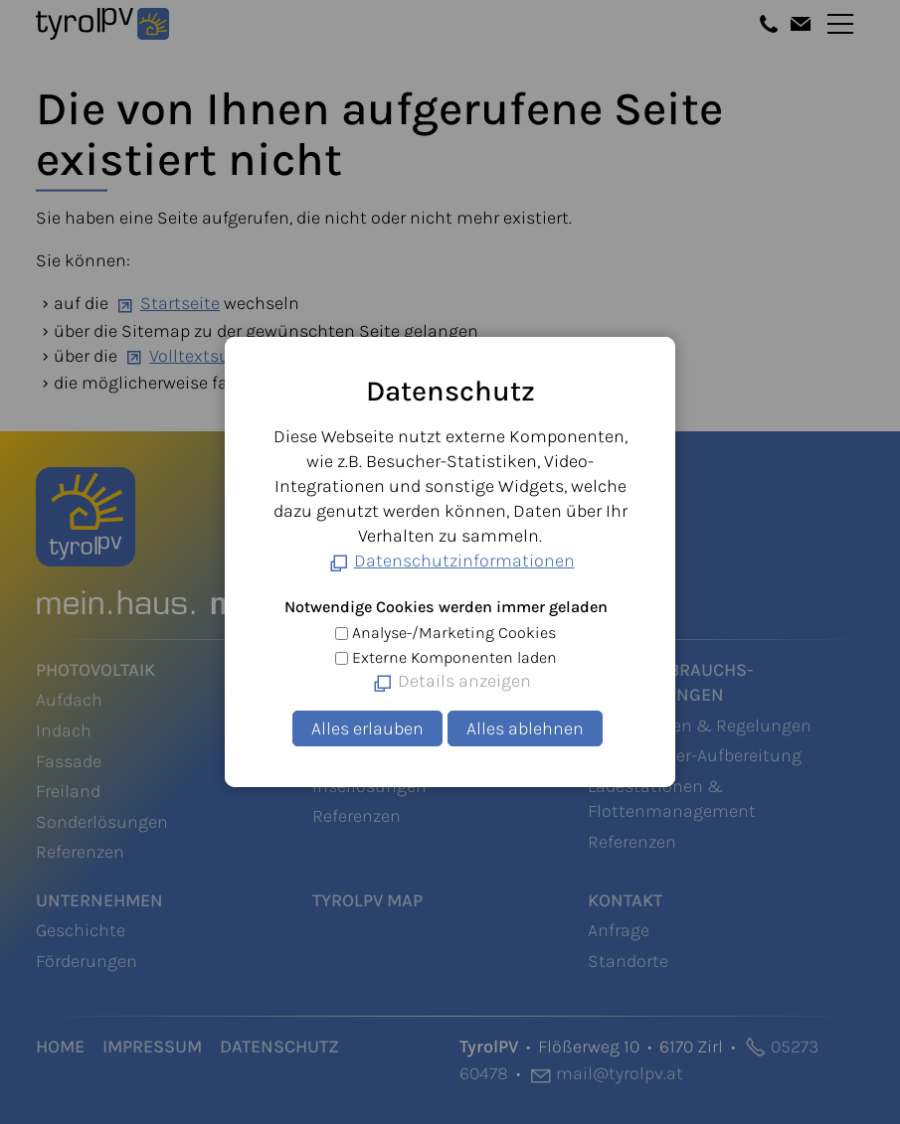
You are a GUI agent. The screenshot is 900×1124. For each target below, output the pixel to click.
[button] (769, 24)
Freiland (68, 791)
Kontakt (625, 900)
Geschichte (80, 930)
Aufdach (69, 700)
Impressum (152, 1046)
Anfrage (618, 930)
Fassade (68, 761)
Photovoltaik (95, 670)
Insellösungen (369, 786)
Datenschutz (279, 1046)
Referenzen (80, 852)
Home (60, 1046)
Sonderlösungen (102, 822)
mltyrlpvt (619, 1073)
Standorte (628, 961)
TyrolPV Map (367, 900)
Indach (63, 730)
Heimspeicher (367, 700)
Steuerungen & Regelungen (699, 725)
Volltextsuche (204, 356)
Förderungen (86, 961)
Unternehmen (99, 900)
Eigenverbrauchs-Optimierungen (670, 682)
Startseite (180, 303)
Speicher (352, 670)
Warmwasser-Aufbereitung (695, 755)
